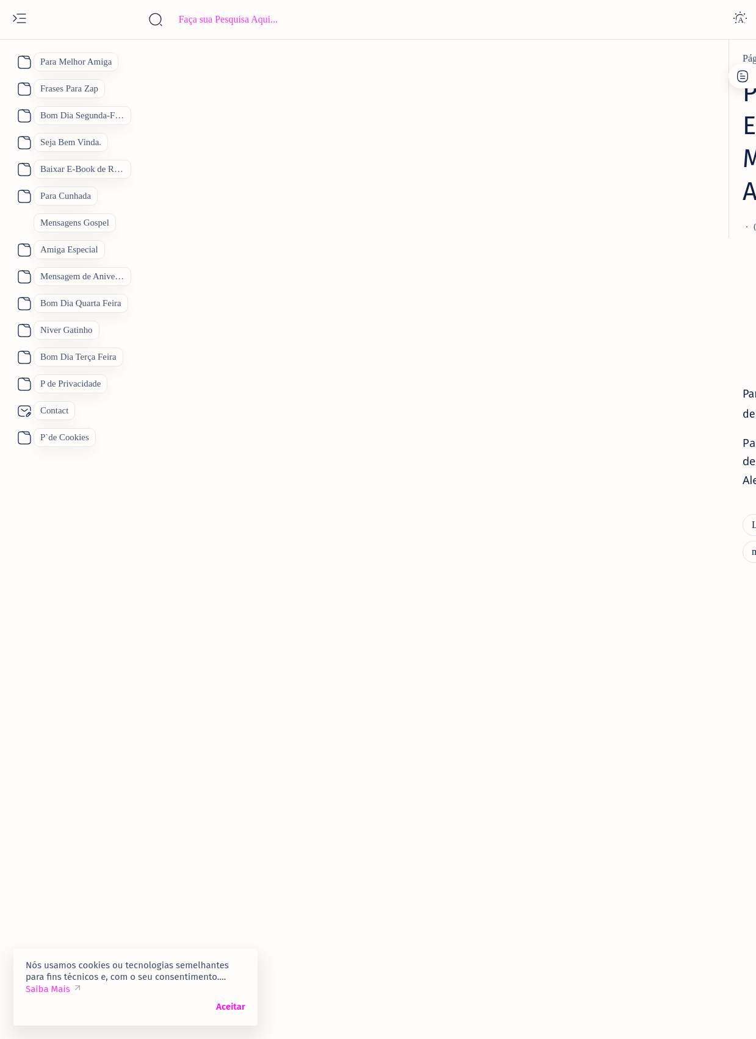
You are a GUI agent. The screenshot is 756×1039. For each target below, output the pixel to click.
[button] (700, 1014)
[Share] (536, 161)
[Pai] (587, 896)
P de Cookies (591, 82)
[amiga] (605, 582)
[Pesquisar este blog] (241, 19)
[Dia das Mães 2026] (618, 835)
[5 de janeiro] (617, 391)
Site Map (663, 93)
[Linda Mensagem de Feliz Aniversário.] (207, 58)
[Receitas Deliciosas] (669, 896)
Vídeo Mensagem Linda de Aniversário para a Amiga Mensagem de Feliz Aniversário (653, 623)
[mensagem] (270, 421)
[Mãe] (697, 866)
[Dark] (740, 19)
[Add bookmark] (487, 161)
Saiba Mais (48, 989)
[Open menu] (19, 19)
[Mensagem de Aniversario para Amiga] (390, 421)
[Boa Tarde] (603, 805)
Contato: (646, 82)
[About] (23, 62)
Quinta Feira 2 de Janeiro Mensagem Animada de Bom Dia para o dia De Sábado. (658, 424)
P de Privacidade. (599, 93)
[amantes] (609, 670)
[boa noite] (601, 927)
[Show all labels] (600, 955)
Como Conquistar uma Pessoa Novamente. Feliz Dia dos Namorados (659, 703)
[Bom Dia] (681, 805)
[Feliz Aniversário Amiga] (641, 464)
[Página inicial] (92, 58)
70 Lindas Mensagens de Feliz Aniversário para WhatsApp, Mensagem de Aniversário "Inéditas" (650, 304)
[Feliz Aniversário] (617, 866)
